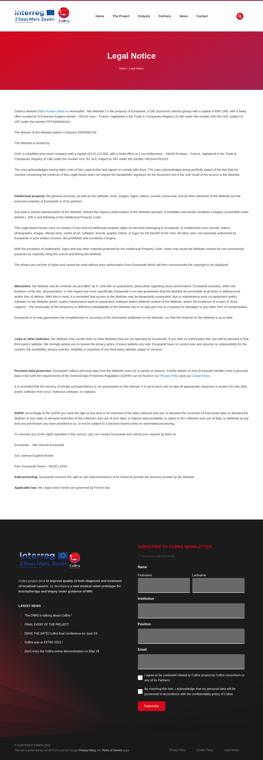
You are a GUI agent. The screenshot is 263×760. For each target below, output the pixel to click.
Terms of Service (112, 750)
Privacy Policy (170, 375)
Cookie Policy (201, 375)
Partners (165, 15)
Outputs (144, 15)
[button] (239, 15)
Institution (147, 599)
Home (100, 15)
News (184, 15)
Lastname (199, 575)
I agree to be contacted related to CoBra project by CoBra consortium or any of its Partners (195, 677)
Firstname (145, 575)
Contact (202, 15)
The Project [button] (121, 15)
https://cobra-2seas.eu (53, 111)
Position (145, 624)
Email (143, 650)
